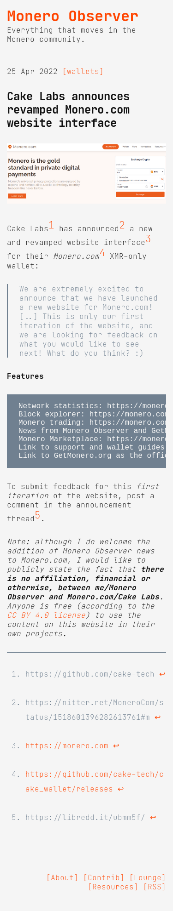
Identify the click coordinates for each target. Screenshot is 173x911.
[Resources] (113, 899)
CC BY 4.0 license (46, 627)
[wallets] (83, 71)
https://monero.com (66, 758)
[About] (62, 890)
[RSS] (154, 899)
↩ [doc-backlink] (162, 686)
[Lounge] (147, 890)
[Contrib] (104, 890)
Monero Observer (72, 16)
